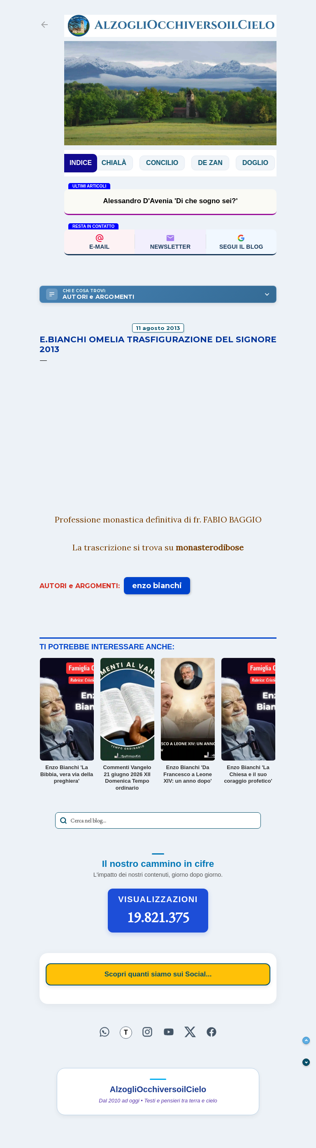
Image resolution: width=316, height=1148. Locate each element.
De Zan (217, 162)
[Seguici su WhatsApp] (104, 1031)
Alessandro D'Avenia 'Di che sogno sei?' (170, 201)
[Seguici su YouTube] (168, 1031)
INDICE (81, 162)
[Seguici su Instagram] (147, 1031)
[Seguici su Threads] (126, 1033)
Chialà (121, 162)
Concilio (169, 162)
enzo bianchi (157, 585)
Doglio (262, 162)
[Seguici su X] (190, 1031)
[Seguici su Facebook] (211, 1031)
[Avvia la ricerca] (63, 820)
